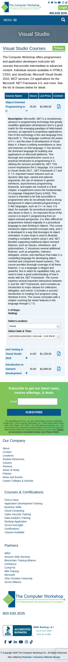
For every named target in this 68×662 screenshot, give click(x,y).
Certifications (12, 528)
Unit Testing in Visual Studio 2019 (17, 354)
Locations (8, 455)
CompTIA (10, 567)
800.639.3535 (58, 13)
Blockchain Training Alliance (20, 560)
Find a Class (12, 499)
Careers (7, 462)
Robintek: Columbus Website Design (41, 657)
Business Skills (13, 507)
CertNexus (11, 564)
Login (63, 7)
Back (58, 48)
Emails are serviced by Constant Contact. (36, 431)
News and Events (12, 477)
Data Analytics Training (17, 517)
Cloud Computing (14, 510)
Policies (7, 473)
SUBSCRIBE (33, 412)
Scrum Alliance (13, 582)
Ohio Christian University (18, 578)
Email (14, 401)
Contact (7, 452)
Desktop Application (16, 521)
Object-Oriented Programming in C (17, 106)
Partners (7, 466)
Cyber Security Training (18, 514)
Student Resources (13, 459)
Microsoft (10, 574)
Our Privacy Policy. (50, 432)
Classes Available (14, 532)
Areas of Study (11, 470)
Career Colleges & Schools (18, 480)
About (6, 448)
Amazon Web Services (17, 556)
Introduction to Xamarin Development (17, 369)
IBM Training (12, 571)
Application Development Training (23, 503)
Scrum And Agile (14, 525)
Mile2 (8, 553)
